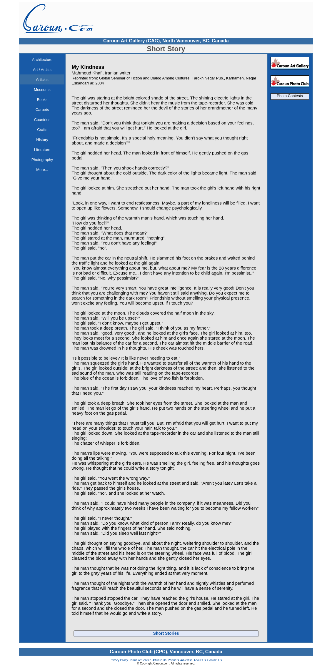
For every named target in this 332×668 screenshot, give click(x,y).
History (42, 139)
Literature (42, 149)
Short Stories (166, 633)
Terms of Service (140, 660)
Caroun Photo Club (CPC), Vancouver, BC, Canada (166, 651)
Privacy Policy (119, 660)
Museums (42, 89)
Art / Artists (42, 69)
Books (42, 99)
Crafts (42, 129)
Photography (42, 159)
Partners (173, 660)
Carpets (42, 109)
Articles (42, 79)
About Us (200, 660)
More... (42, 169)
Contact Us (214, 660)
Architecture (42, 59)
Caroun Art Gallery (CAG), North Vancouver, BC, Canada (166, 40)
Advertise (186, 660)
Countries (42, 119)
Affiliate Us (159, 660)
